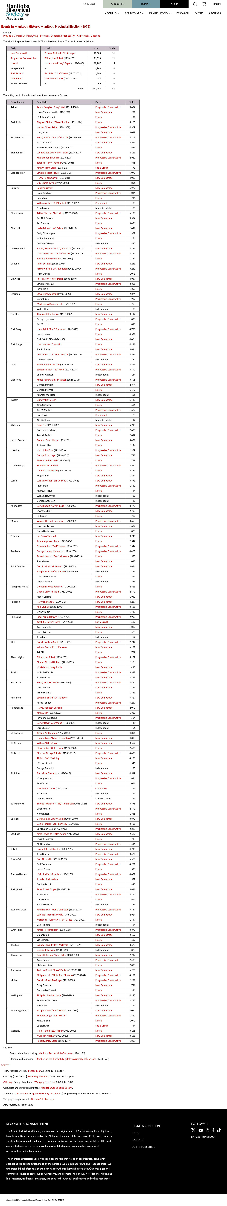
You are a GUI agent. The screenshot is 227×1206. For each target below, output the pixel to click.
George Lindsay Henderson (50, 551)
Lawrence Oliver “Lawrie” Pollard (53, 253)
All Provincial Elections (88, 35)
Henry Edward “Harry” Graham (53, 137)
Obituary (7, 1082)
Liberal (14, 63)
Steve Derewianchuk (47, 293)
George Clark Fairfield (48, 591)
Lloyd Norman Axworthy (49, 344)
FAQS (135, 1133)
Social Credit (17, 73)
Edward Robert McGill (48, 172)
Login (217, 4)
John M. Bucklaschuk (47, 879)
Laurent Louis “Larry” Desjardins (53, 738)
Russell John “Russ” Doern (50, 278)
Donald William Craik (47, 642)
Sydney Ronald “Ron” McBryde (52, 944)
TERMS (61, 1200)
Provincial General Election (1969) (20, 35)
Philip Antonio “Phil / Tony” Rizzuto (55, 975)
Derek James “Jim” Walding (51, 818)
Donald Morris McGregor (49, 980)
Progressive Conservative (23, 58)
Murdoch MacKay (46, 1035)
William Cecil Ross (54, 78)
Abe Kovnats (43, 606)
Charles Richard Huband (49, 662)
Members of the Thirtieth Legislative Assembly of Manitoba (66, 1058)
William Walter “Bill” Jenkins (51, 480)
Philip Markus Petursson (49, 995)
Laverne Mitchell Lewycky (50, 914)
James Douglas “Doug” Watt (51, 107)
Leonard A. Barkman (47, 470)
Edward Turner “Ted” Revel (50, 369)
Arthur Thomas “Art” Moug (51, 213)
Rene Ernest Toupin (47, 889)
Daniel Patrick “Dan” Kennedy (52, 823)
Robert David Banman (48, 465)
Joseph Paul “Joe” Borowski (51, 571)
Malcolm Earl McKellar (48, 874)
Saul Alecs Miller (45, 859)
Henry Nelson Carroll (47, 177)
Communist (16, 78)
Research (182, 13)
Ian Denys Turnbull (46, 536)
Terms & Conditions (146, 1126)
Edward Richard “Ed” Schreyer (60, 53)
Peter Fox (41, 425)
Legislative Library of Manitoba (46, 1093)
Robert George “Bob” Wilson (51, 1015)
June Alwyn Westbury (48, 541)
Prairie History (158, 13)
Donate (146, 4)
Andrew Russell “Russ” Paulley (52, 970)
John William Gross (46, 167)
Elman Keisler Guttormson (50, 748)
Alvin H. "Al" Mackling (48, 758)
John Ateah (42, 712)
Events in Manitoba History (20, 26)
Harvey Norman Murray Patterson (54, 248)
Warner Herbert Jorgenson (50, 520)
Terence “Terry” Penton (49, 162)
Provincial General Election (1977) (57, 35)
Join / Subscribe (143, 1147)
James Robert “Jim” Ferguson (52, 379)
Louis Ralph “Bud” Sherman (51, 329)
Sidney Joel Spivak (54, 58)
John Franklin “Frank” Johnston (53, 909)
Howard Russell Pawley (48, 849)
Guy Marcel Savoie (46, 182)
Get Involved (133, 13)
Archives (215, 13)
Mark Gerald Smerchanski (50, 303)
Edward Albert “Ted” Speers (51, 546)
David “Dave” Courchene (49, 722)
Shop (174, 4)
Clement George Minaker (50, 753)
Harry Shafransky (45, 601)
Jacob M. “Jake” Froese (56, 73)
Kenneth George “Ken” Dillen (52, 955)
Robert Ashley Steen (47, 1040)
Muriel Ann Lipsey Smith (49, 667)
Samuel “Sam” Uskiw (47, 440)
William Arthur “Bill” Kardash (52, 203)
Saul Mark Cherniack (47, 773)
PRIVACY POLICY (49, 1200)
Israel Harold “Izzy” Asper (58, 63)
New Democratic (19, 53)
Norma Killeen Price (47, 127)
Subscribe (117, 4)
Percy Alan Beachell (47, 460)
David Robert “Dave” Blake (50, 505)
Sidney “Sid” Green (46, 399)
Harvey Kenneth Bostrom (49, 707)
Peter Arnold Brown (47, 616)
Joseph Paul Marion (47, 732)
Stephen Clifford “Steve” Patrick (53, 122)
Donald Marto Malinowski (50, 566)
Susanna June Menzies (48, 258)
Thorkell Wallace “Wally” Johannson (55, 803)
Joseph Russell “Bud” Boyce (51, 1010)
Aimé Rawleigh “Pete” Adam (51, 833)
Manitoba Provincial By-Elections (55, 1053)
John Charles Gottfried (48, 364)
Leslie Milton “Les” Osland (50, 228)
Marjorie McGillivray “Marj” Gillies (54, 919)
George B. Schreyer (46, 455)
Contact (89, 4)
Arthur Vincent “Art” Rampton (52, 268)
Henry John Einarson (47, 682)
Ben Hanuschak (45, 187)
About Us (110, 13)
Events (199, 13)
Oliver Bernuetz (22, 1093)
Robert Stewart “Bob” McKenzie (53, 556)
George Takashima (46, 949)
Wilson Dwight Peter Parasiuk (52, 647)
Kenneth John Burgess (48, 157)
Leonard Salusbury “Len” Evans (52, 152)
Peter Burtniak (44, 263)
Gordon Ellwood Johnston (50, 586)
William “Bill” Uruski (47, 743)
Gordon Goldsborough (42, 1099)
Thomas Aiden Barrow (48, 314)
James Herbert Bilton (47, 929)
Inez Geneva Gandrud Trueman (53, 354)
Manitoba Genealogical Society (56, 1087)
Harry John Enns (45, 450)
